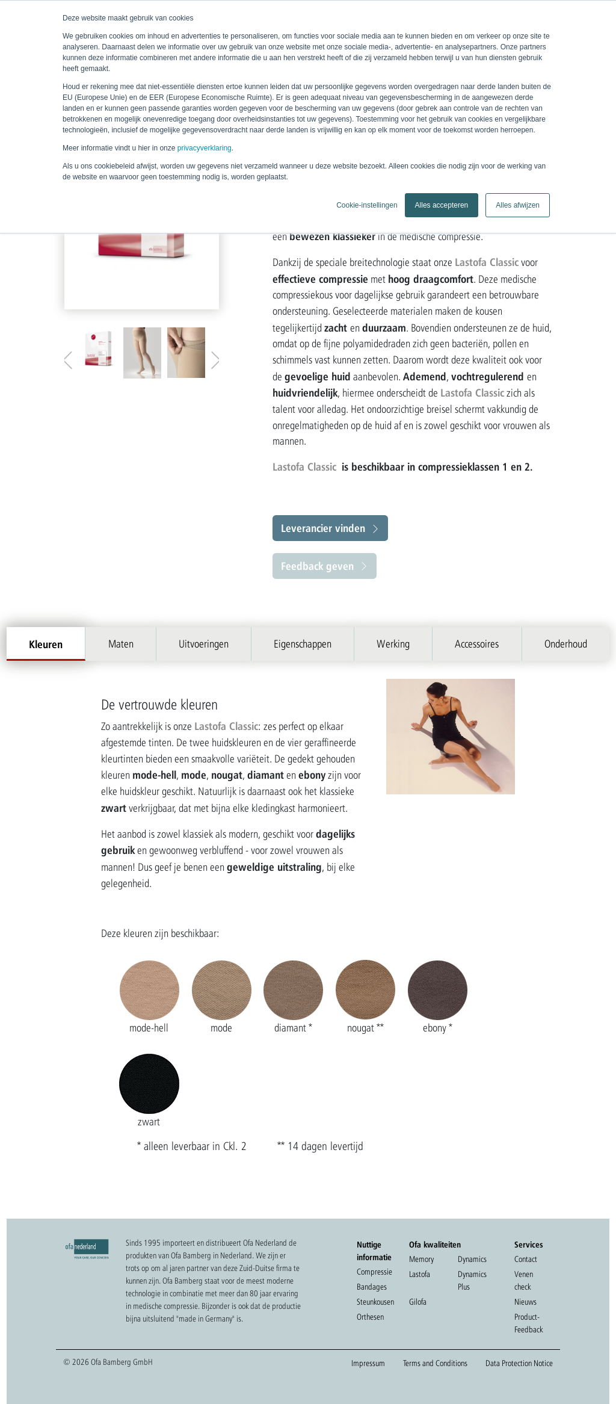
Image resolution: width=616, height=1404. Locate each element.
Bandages (372, 1286)
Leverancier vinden (323, 527)
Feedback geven (317, 565)
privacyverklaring (204, 148)
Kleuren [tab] (46, 644)
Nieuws (525, 1302)
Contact (525, 1259)
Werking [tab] (393, 643)
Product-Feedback (528, 1323)
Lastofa (419, 1274)
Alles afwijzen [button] (518, 205)
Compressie (374, 1271)
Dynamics (472, 1259)
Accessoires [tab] (477, 643)
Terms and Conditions (435, 1363)
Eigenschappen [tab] (302, 643)
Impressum (368, 1363)
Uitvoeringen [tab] (204, 643)
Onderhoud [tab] (565, 643)
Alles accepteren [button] (442, 205)
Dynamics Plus (472, 1280)
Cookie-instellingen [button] (366, 205)
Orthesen (370, 1317)
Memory (421, 1259)
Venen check (523, 1280)
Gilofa (418, 1302)
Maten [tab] (121, 643)
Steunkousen (375, 1302)
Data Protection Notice (519, 1363)
